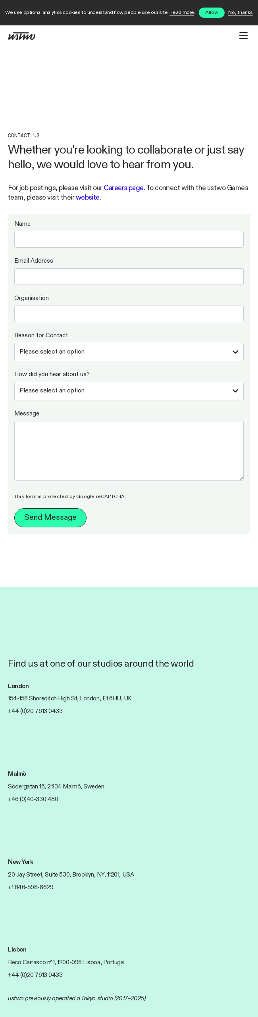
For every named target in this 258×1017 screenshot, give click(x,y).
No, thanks (240, 12)
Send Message (50, 517)
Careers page (124, 188)
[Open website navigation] (243, 35)
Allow (211, 12)
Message (26, 414)
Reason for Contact (41, 335)
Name (22, 224)
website (88, 197)
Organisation (31, 298)
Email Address (33, 261)
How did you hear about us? (52, 374)
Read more (181, 12)
